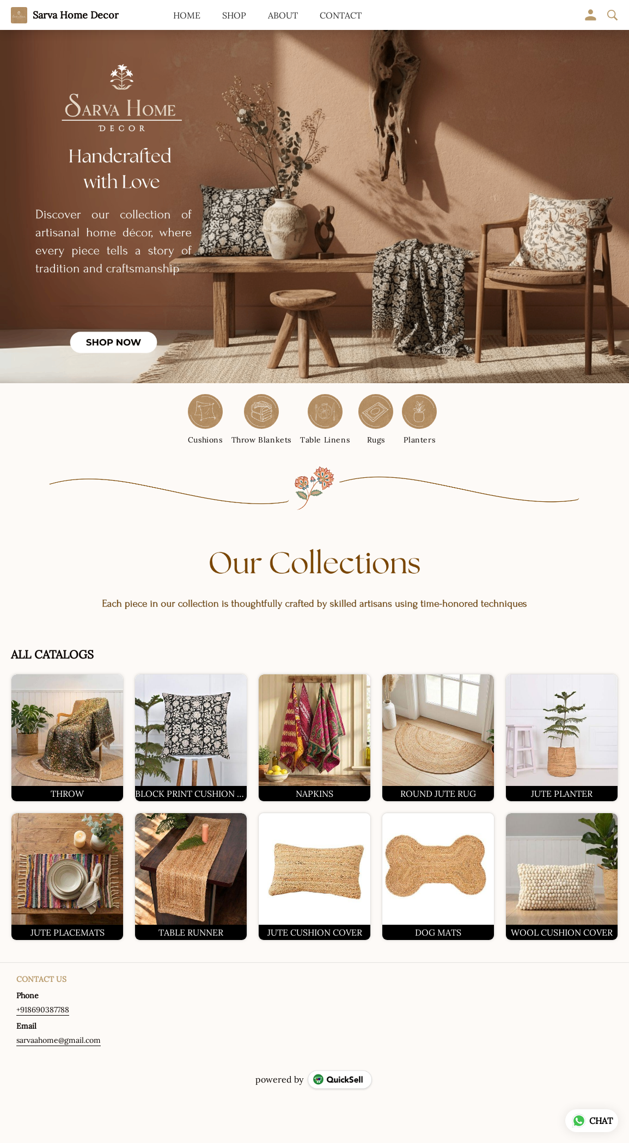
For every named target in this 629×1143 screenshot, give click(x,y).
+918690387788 (42, 1010)
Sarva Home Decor (76, 15)
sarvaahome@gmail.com (58, 1040)
